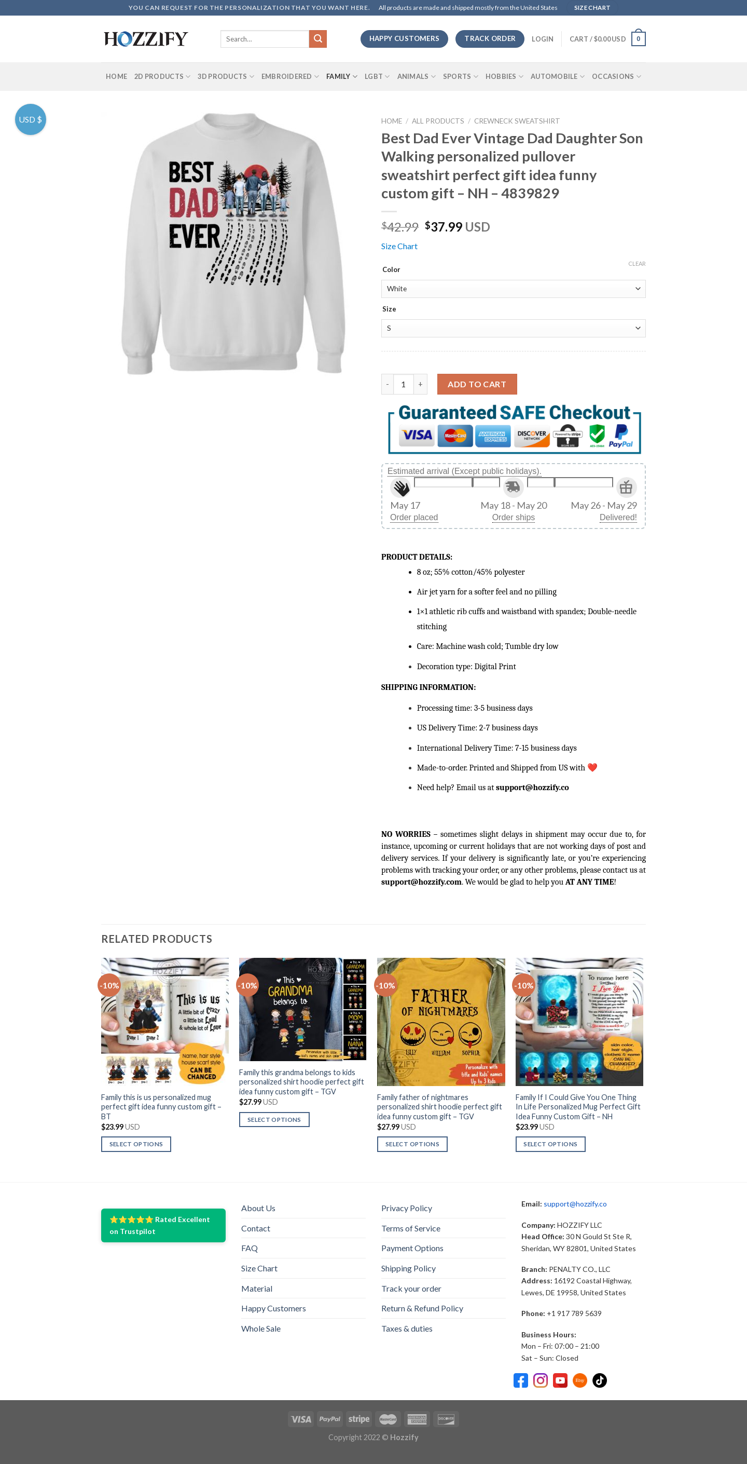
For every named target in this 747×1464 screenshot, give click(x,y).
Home (116, 76)
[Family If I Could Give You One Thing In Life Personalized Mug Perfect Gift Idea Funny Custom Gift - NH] (580, 1022)
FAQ (249, 1248)
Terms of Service (410, 1228)
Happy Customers (273, 1308)
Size (389, 309)
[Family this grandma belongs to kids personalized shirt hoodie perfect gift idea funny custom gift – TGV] (303, 1009)
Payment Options (412, 1248)
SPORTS (460, 77)
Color (391, 270)
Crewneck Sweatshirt (517, 121)
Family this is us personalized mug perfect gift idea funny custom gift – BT (161, 1107)
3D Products (226, 77)
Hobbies (504, 77)
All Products (438, 121)
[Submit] (318, 39)
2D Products (162, 77)
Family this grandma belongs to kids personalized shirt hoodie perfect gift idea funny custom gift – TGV (301, 1082)
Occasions (616, 77)
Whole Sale (261, 1328)
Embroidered (290, 77)
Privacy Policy (406, 1208)
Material (256, 1288)
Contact (255, 1228)
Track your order (411, 1288)
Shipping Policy (408, 1268)
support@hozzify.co (575, 1203)
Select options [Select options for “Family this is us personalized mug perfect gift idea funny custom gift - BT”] (136, 1144)
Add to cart (477, 384)
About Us (258, 1208)
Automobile (558, 77)
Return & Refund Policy (422, 1308)
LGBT (377, 77)
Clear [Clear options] (637, 263)
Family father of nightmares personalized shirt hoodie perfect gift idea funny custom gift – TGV (439, 1107)
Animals (416, 77)
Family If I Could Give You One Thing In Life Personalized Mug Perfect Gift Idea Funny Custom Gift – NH (578, 1107)
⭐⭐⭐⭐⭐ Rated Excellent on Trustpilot (159, 1225)
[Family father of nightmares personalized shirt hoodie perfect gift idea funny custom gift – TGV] (441, 1022)
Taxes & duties (407, 1328)
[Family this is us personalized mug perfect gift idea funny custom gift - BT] (165, 1022)
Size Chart (399, 246)
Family (341, 77)
